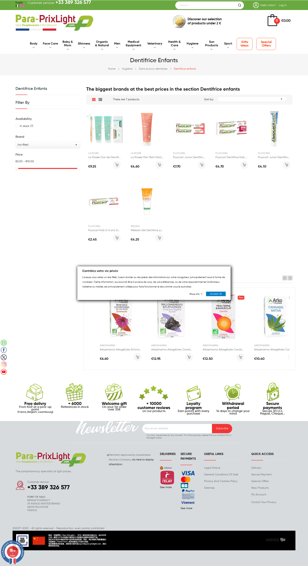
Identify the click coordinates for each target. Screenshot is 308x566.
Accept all (216, 294)
